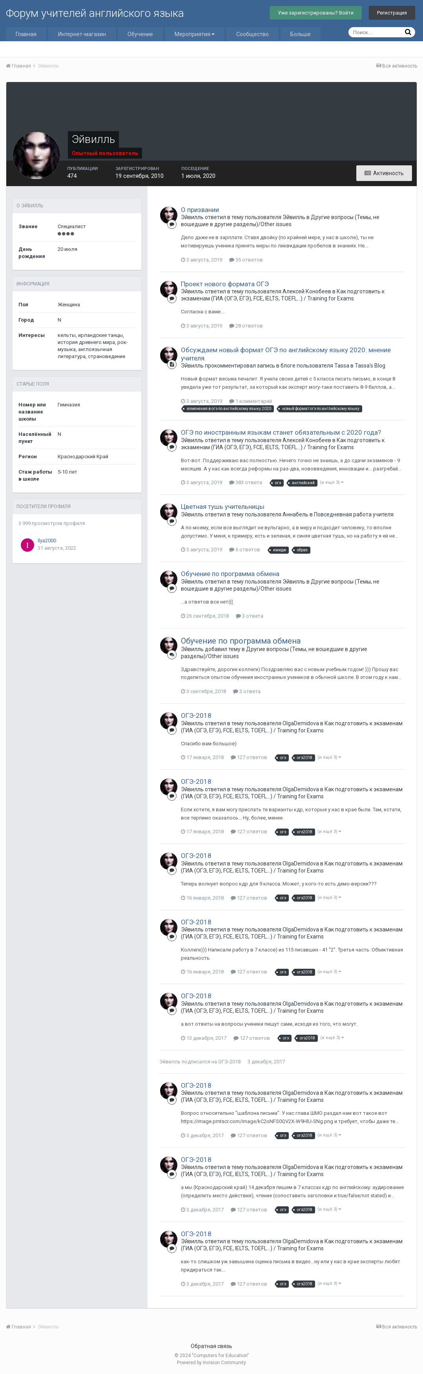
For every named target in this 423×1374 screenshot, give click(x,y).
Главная (26, 34)
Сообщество (252, 34)
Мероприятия (195, 34)
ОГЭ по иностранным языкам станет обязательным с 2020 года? (281, 432)
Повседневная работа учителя (354, 514)
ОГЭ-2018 (196, 715)
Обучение (140, 34)
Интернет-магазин (82, 34)
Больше (300, 34)
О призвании (200, 210)
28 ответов (246, 326)
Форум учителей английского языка (95, 13)
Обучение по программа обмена (230, 574)
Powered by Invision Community (211, 1362)
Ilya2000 (47, 540)
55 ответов (246, 260)
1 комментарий (250, 401)
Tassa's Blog (370, 365)
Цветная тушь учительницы (222, 506)
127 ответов (249, 757)
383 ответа (245, 482)
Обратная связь (211, 1346)
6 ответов (244, 550)
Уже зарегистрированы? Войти (316, 13)
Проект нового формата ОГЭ (225, 284)
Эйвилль (170, 1062)
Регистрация (392, 13)
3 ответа (249, 616)
